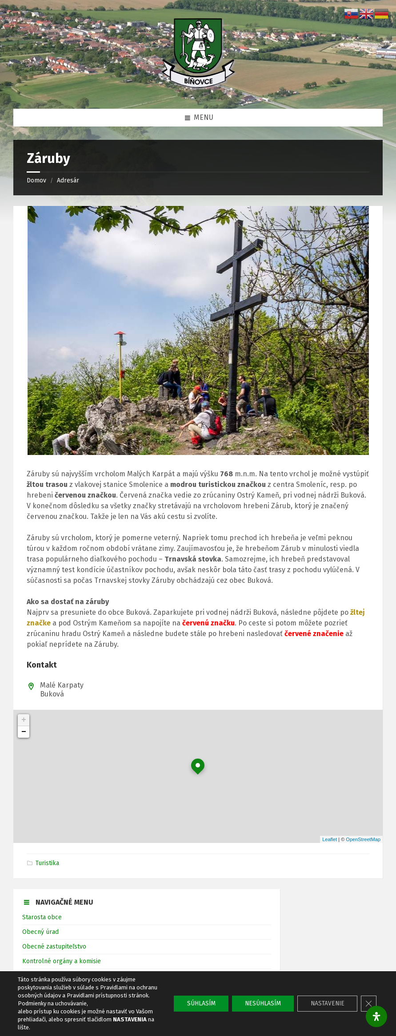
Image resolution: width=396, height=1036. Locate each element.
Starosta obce (42, 917)
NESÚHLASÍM (259, 1003)
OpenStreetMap (363, 839)
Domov (36, 180)
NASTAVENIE (326, 1003)
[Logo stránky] (198, 91)
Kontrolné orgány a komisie (61, 961)
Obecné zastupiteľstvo (54, 946)
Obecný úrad (40, 932)
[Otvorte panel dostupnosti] (376, 1016)
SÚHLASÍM (196, 1003)
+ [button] (23, 720)
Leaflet (329, 839)
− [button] (23, 732)
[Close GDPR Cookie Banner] (368, 1004)
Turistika (47, 863)
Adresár (68, 180)
